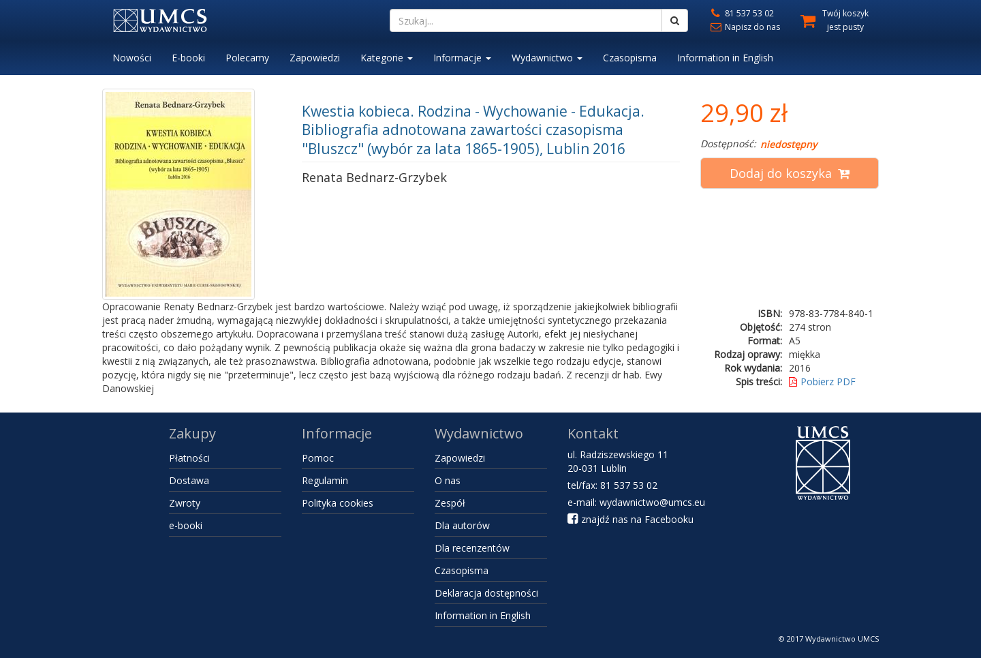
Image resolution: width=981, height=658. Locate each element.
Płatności (189, 457)
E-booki (188, 57)
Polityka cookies (337, 502)
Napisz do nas (744, 27)
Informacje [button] (462, 57)
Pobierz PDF (822, 381)
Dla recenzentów (472, 547)
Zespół (450, 502)
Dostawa (189, 480)
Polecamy (247, 57)
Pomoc (318, 457)
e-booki (185, 525)
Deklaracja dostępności (486, 592)
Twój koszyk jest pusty (845, 20)
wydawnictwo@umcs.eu (652, 502)
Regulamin (325, 480)
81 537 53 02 (741, 13)
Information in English (725, 57)
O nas (448, 480)
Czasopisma (630, 57)
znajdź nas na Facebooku (630, 519)
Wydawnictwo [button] (547, 57)
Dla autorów (462, 525)
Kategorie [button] (386, 57)
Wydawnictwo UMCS (842, 638)
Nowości (131, 57)
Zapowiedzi (315, 57)
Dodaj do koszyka (790, 173)
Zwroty (184, 502)
